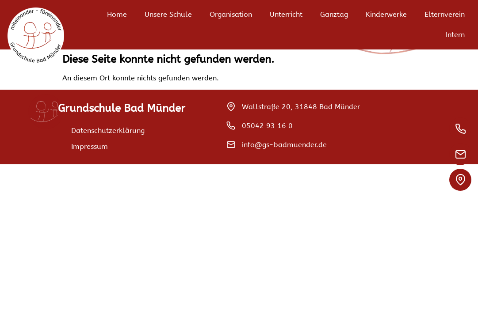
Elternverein (444, 14)
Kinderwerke (386, 14)
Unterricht (286, 14)
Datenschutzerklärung (108, 130)
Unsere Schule (168, 14)
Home (117, 14)
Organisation (231, 14)
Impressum (89, 146)
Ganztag (334, 14)
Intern (455, 34)
